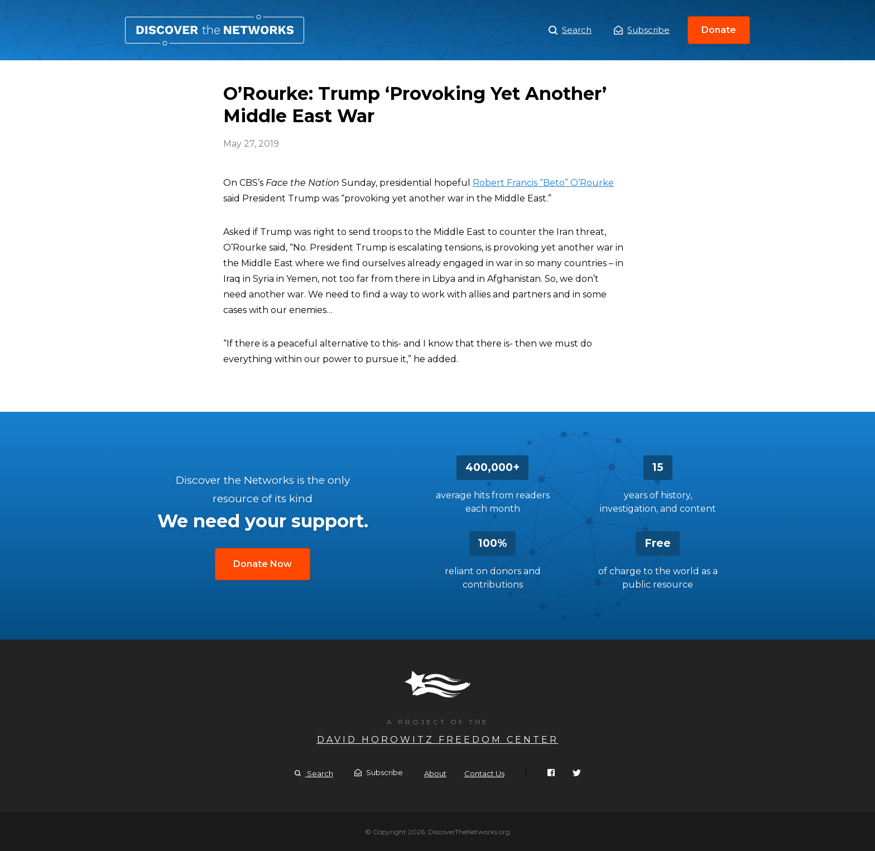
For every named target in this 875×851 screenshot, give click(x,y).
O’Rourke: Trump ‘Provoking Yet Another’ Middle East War (214, 30)
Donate (718, 30)
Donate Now (262, 564)
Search (570, 30)
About (435, 773)
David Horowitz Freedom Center (438, 739)
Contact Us (484, 773)
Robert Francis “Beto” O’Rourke (543, 182)
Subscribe (642, 30)
